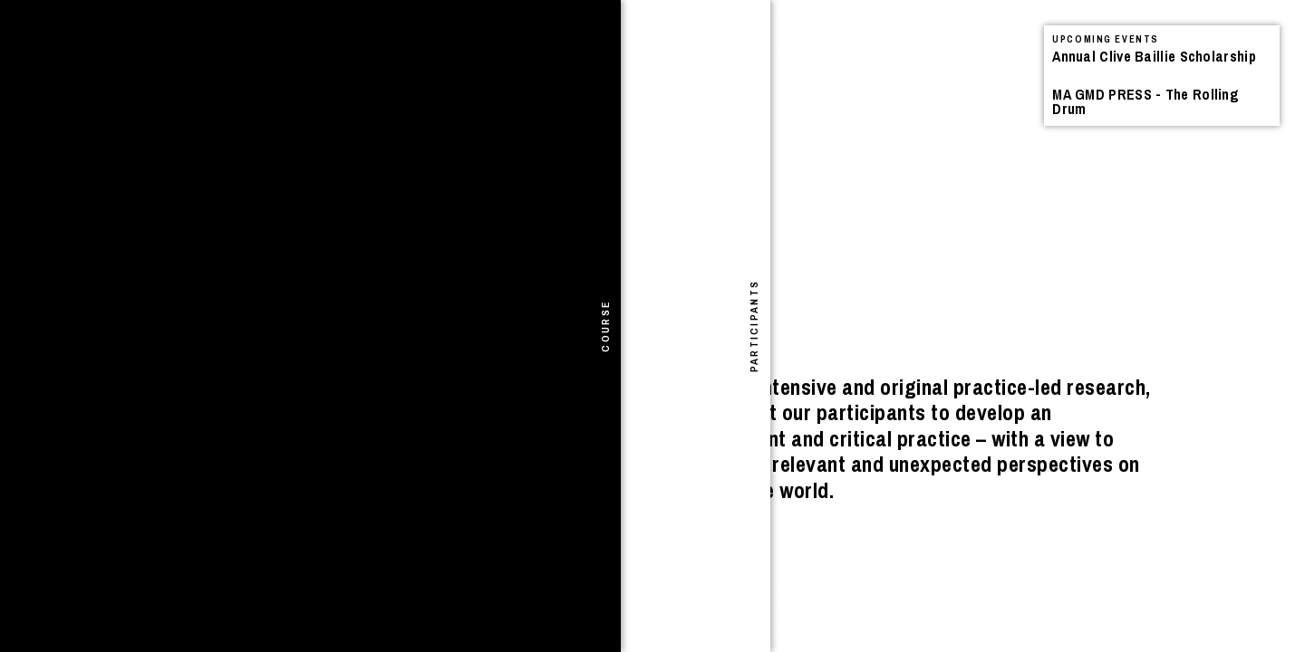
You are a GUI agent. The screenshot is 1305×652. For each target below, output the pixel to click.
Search (438, 41)
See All (574, 61)
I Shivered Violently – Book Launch (245, 111)
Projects (303, 58)
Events (243, 58)
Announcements (157, 58)
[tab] (17, 326)
